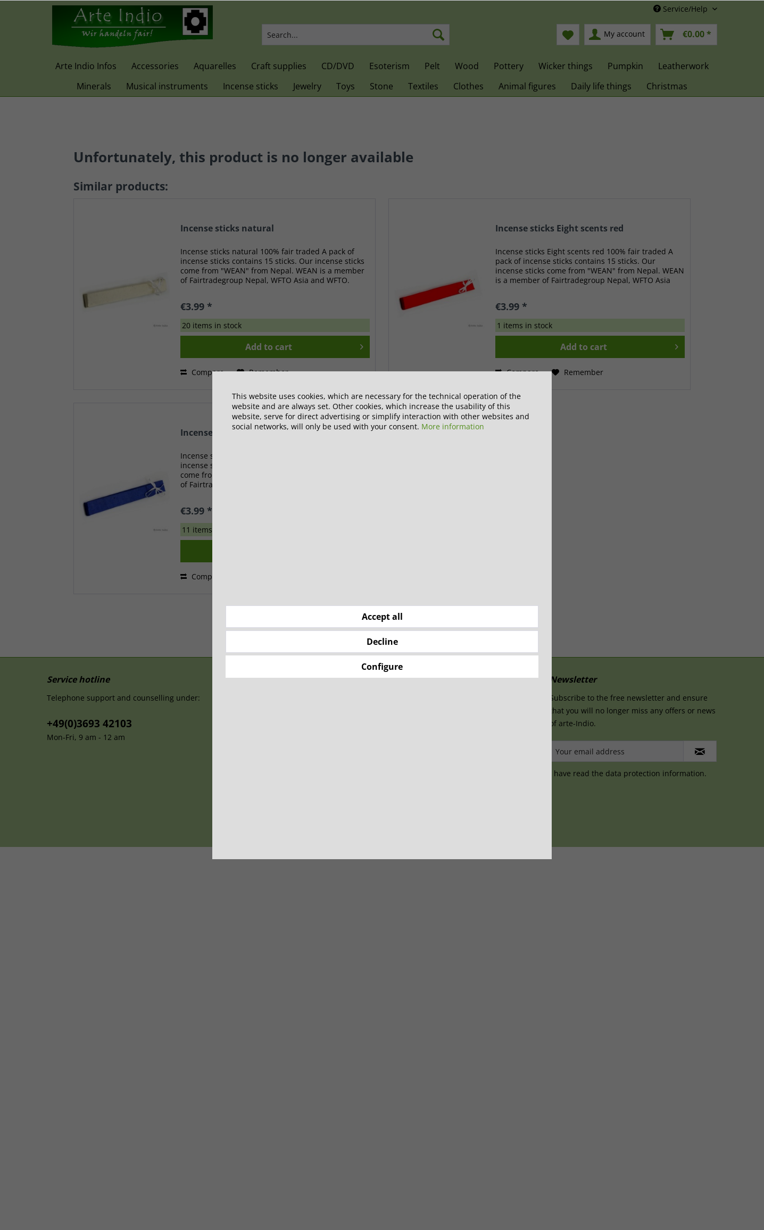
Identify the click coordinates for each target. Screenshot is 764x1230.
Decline (382, 641)
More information (452, 426)
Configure (382, 666)
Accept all (382, 616)
